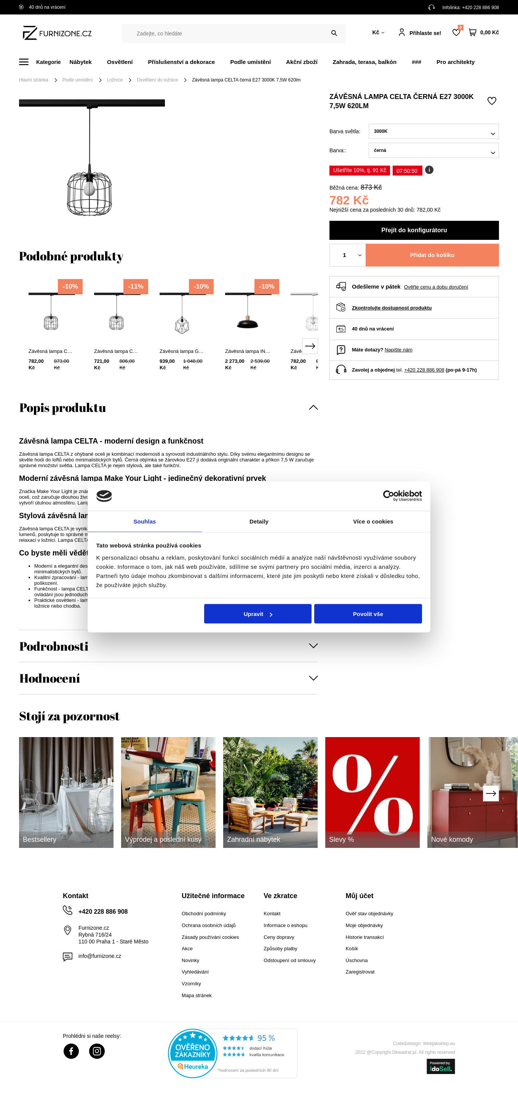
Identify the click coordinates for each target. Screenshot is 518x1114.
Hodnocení (49, 678)
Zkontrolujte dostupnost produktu (392, 308)
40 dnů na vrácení (42, 7)
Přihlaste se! (425, 33)
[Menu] (44, 62)
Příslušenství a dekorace (181, 62)
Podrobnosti (53, 646)
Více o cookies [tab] (373, 520)
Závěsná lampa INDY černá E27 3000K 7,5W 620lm (248, 351)
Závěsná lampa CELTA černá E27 (117, 351)
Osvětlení (120, 62)
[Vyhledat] (334, 33)
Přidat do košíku (432, 255)
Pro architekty (455, 62)
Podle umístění (250, 62)
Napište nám (398, 350)
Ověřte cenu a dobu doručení (436, 287)
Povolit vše (368, 614)
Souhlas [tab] (144, 520)
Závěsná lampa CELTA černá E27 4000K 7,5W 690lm (52, 351)
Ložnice (115, 80)
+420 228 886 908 (480, 7)
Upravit (258, 614)
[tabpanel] (52, 339)
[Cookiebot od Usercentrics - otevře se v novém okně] (388, 495)
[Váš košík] (484, 32)
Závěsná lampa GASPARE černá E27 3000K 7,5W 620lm (183, 351)
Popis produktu (62, 407)
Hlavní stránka (33, 80)
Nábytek (81, 62)
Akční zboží (302, 62)
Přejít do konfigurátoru (414, 230)
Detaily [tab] (259, 520)
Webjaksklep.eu (439, 1043)
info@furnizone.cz (99, 956)
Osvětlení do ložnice (157, 80)
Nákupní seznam (460, 27)
